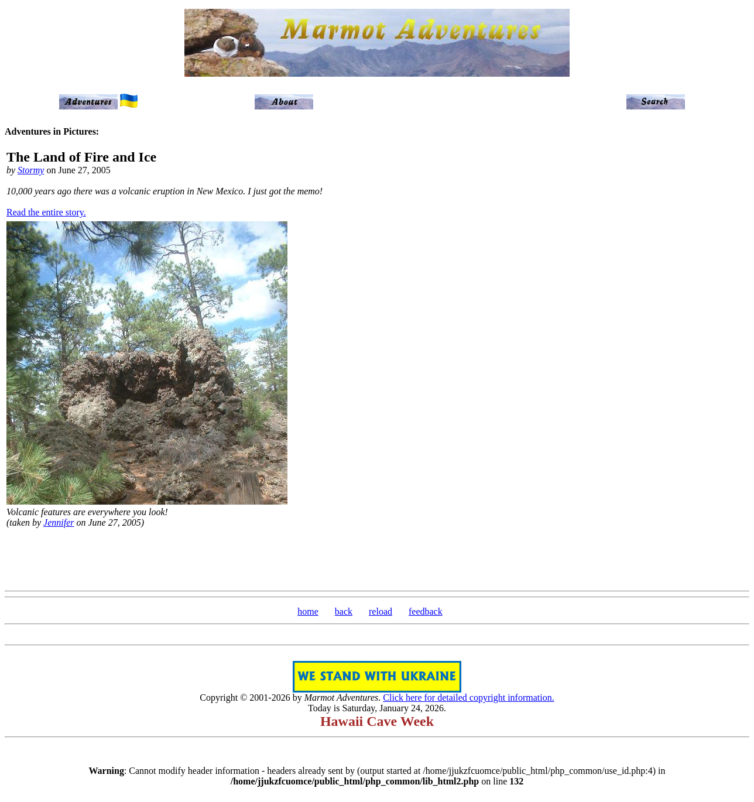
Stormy (31, 170)
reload (380, 611)
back (343, 611)
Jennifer (58, 522)
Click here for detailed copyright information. (468, 697)
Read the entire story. (46, 212)
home (307, 611)
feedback (426, 611)
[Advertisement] (377, 558)
